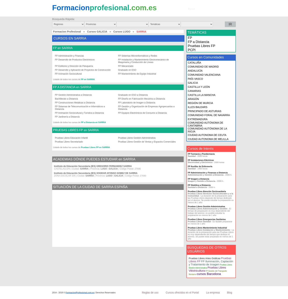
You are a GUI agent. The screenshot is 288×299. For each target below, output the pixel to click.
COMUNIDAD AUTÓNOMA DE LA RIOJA (207, 130)
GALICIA (193, 82)
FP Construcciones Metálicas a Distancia (75, 102)
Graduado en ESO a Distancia (133, 95)
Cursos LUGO (121, 31)
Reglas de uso (150, 292)
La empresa (213, 292)
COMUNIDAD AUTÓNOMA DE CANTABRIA (205, 124)
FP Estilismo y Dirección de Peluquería (74, 66)
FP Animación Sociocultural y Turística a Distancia (79, 113)
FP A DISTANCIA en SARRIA (72, 87)
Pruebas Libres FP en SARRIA (95, 147)
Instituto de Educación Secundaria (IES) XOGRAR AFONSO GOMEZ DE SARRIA (95, 173)
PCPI (191, 50)
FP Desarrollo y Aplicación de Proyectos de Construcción (83, 70)
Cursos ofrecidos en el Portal (182, 292)
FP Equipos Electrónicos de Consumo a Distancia (142, 113)
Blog (229, 292)
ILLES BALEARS (197, 107)
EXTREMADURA (197, 119)
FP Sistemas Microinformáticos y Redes (137, 56)
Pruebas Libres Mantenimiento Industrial (207, 228)
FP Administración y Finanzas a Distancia (208, 173)
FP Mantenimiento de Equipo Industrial (137, 74)
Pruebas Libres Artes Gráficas (204, 258)
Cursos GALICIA (97, 31)
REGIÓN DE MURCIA (200, 103)
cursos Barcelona (209, 274)
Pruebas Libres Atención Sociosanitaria (207, 191)
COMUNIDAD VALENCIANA (204, 74)
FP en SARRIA (63, 48)
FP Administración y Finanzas (69, 56)
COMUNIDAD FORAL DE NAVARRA (209, 115)
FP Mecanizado (125, 66)
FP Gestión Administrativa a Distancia (73, 95)
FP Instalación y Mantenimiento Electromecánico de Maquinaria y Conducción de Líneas (143, 61)
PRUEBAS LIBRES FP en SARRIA (76, 130)
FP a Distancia (198, 42)
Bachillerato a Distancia (66, 99)
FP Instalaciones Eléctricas (201, 160)
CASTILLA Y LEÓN (199, 86)
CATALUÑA (194, 62)
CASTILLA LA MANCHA (201, 94)
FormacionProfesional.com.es (80, 292)
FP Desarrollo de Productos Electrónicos (75, 59)
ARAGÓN (193, 99)
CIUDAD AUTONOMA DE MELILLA (208, 139)
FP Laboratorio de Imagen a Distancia (136, 102)
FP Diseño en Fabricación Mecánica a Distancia (141, 99)
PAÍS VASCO (195, 78)
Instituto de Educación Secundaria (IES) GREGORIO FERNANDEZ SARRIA (93, 166)
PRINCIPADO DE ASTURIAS (204, 111)
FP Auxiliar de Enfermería (200, 166)
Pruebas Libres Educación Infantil (71, 138)
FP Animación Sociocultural (68, 74)
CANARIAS (194, 90)
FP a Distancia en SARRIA (93, 122)
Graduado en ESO (127, 70)
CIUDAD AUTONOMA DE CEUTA (207, 135)
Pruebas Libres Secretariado (69, 142)
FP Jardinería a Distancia (67, 117)
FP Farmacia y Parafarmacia (201, 154)
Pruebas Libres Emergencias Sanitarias (207, 219)
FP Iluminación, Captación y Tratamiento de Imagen (211, 263)
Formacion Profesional (67, 31)
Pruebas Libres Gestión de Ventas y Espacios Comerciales (147, 142)
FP (190, 38)
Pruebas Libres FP (201, 46)
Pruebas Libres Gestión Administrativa (136, 138)
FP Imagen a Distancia (198, 179)
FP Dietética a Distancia (199, 185)
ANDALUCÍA (195, 70)
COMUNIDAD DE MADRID (203, 66)
